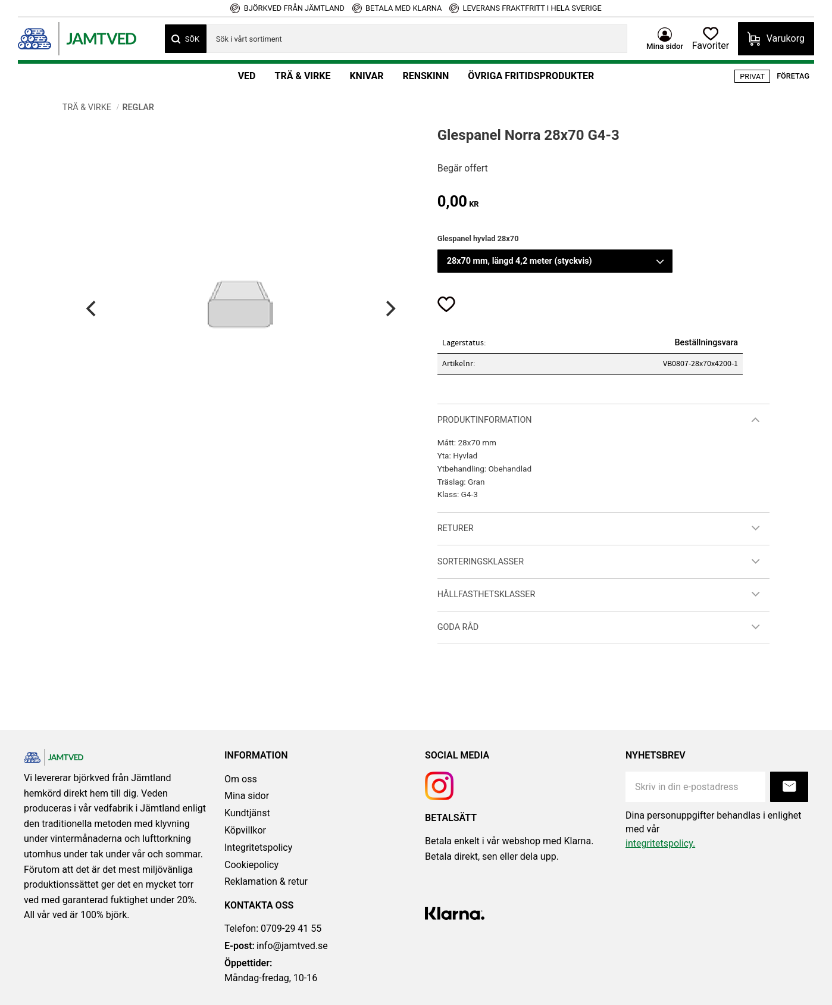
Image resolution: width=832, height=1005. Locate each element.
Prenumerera (789, 787)
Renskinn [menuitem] (425, 76)
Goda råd (458, 627)
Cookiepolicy (251, 864)
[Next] (389, 308)
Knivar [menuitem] (366, 76)
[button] (709, 38)
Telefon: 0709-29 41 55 (272, 928)
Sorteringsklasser (480, 562)
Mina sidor (246, 795)
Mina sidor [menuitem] (659, 45)
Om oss (240, 779)
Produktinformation (484, 420)
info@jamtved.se (276, 946)
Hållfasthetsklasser (486, 594)
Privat (752, 76)
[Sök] (186, 38)
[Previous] (93, 308)
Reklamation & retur (266, 881)
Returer (455, 528)
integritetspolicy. (660, 843)
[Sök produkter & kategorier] (412, 38)
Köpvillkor (245, 830)
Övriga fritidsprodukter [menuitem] (531, 76)
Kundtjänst (247, 813)
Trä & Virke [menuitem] (302, 76)
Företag (793, 75)
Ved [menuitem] (247, 76)
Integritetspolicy (258, 847)
